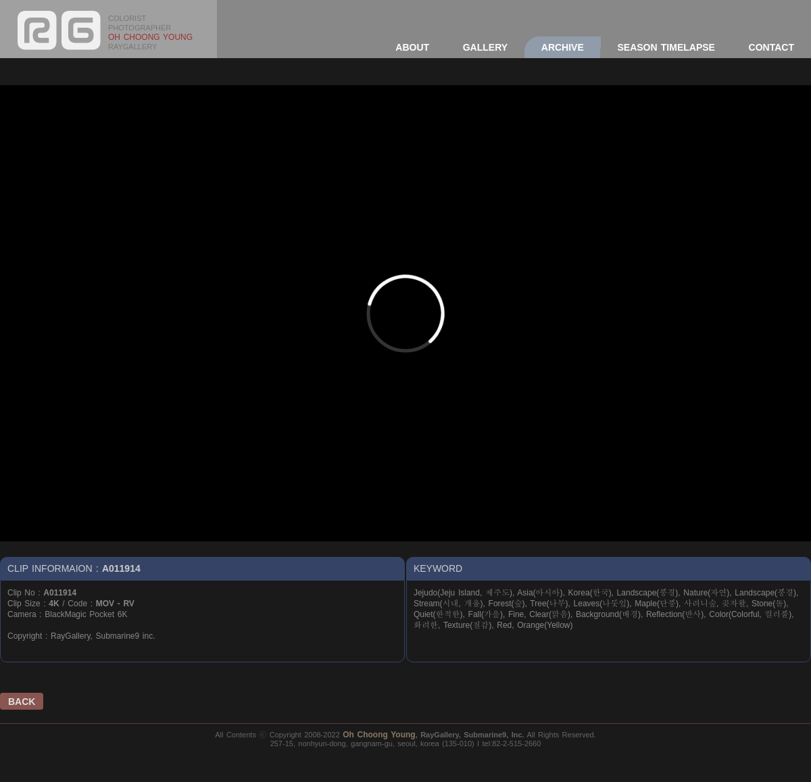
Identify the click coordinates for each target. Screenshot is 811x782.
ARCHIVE (562, 47)
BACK (21, 701)
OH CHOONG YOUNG (150, 37)
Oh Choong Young (379, 734)
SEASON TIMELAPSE (665, 47)
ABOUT (412, 47)
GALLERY (485, 47)
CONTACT (771, 47)
